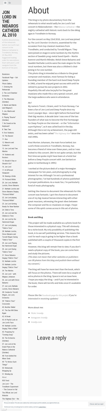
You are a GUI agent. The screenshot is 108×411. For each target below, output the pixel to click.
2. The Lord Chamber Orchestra (10, 97)
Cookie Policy (42, 407)
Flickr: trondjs (37, 313)
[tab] (5, 3)
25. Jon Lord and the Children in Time (10, 241)
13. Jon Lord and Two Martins (9, 160)
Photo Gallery (7, 85)
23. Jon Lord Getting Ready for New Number (10, 229)
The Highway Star (63, 133)
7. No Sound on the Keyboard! (10, 131)
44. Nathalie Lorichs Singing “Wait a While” (10, 382)
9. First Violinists (9, 140)
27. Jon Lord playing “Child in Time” (10, 255)
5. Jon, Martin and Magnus (9, 117)
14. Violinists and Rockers (9, 166)
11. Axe (5, 148)
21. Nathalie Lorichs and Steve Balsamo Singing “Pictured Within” (10, 211)
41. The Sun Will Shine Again (8, 363)
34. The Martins (8, 314)
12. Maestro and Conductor (8, 153)
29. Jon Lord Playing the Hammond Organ (10, 278)
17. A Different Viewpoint (8, 184)
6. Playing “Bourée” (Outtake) (10, 124)
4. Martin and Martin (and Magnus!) (10, 111)
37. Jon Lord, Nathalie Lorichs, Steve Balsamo (9, 334)
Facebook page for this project (56, 295)
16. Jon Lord (7, 179)
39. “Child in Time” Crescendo (9, 352)
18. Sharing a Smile (10, 189)
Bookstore (6, 74)
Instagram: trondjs (40, 317)
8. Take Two (7, 136)
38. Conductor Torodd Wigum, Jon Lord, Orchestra (10, 344)
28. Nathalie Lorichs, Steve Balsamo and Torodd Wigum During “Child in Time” (10, 266)
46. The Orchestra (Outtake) (9, 397)
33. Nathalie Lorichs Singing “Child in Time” (10, 307)
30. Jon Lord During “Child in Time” (10, 285)
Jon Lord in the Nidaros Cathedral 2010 (10, 24)
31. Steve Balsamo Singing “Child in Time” (9, 293)
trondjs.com (36, 321)
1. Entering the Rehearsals (8, 90)
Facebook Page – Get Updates (10, 80)
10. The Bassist (8, 144)
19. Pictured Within (10, 193)
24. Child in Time (9, 236)
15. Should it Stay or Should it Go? (10, 173)
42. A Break (6, 368)
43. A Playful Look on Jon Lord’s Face (10, 373)
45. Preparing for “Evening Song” (9, 390)
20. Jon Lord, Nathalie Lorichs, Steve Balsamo (9, 200)
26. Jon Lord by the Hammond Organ (10, 248)
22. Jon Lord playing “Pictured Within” (10, 221)
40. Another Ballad (9, 357)
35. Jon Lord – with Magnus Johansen (10, 319)
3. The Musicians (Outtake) (9, 104)
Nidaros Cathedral (67, 26)
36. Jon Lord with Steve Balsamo (9, 326)
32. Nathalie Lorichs (10, 300)
